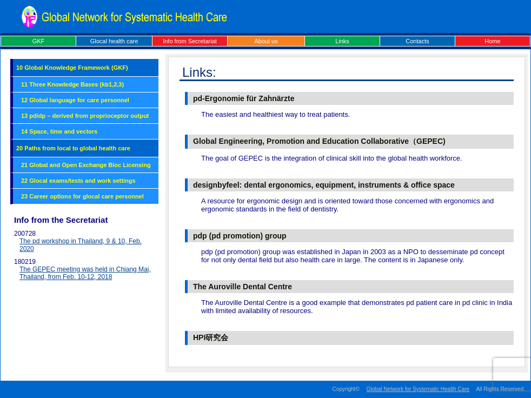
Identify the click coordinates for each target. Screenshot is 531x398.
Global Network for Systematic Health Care (418, 389)
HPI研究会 (210, 337)
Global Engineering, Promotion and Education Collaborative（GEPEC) (319, 141)
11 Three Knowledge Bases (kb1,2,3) (72, 84)
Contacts (417, 41)
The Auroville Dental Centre (242, 286)
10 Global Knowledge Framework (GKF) (72, 67)
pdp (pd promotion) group (240, 235)
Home (492, 41)
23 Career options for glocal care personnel (82, 196)
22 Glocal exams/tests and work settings (78, 180)
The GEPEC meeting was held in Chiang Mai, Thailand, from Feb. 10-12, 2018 (85, 273)
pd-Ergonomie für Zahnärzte (243, 98)
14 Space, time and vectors (59, 131)
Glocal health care (114, 41)
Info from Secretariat (190, 41)
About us (265, 41)
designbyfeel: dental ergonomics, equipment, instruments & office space (324, 185)
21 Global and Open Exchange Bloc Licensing (86, 165)
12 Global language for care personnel (75, 100)
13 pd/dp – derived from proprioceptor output (85, 115)
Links (342, 41)
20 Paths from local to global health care (73, 148)
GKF (38, 41)
